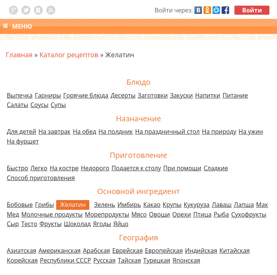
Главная (19, 54)
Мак (262, 204)
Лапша (244, 204)
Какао (151, 204)
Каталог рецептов (69, 54)
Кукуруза (196, 204)
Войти (252, 10)
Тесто (29, 224)
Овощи (159, 214)
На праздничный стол (167, 131)
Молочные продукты (52, 214)
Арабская (96, 250)
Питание (235, 95)
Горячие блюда (86, 95)
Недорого (95, 168)
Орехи (181, 214)
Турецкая (156, 260)
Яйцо (121, 224)
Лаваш (221, 204)
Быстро (17, 168)
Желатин (73, 204)
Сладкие (216, 168)
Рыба (221, 214)
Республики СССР (65, 260)
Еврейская (127, 250)
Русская (104, 260)
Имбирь (129, 204)
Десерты (122, 95)
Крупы (172, 204)
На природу (219, 131)
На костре (64, 168)
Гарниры (48, 95)
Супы (58, 105)
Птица (202, 214)
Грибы (44, 204)
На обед (84, 131)
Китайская (234, 250)
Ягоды (102, 224)
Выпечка (19, 95)
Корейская (22, 260)
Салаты (17, 105)
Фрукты (51, 224)
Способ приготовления (41, 178)
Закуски (181, 95)
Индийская (201, 250)
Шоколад (77, 224)
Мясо (139, 214)
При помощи (182, 168)
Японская (186, 260)
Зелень (104, 204)
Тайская (129, 260)
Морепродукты (107, 214)
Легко (39, 168)
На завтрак (54, 131)
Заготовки (153, 95)
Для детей (21, 131)
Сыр (13, 224)
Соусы (40, 105)
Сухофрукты (248, 214)
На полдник (115, 131)
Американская (59, 250)
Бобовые (20, 204)
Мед (13, 214)
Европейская (164, 250)
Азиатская (21, 250)
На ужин (251, 131)
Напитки (207, 95)
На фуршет (23, 141)
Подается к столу (136, 168)
